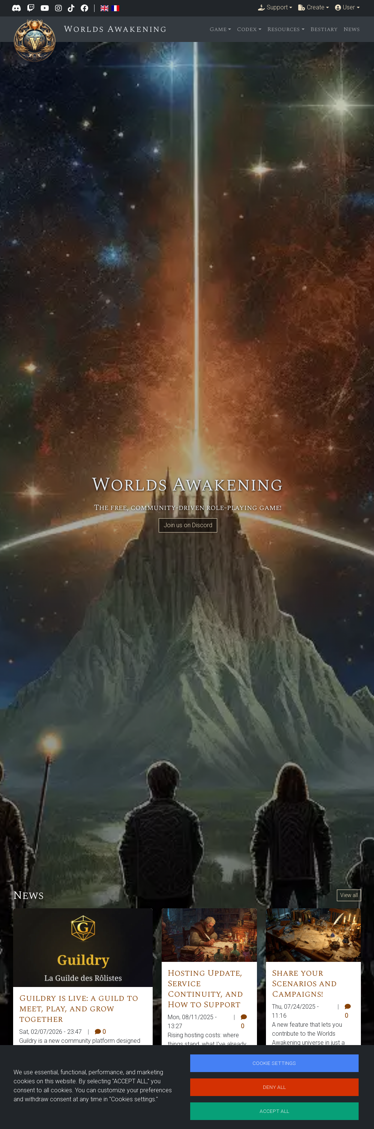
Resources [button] (283, 29)
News (352, 29)
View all (349, 895)
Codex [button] (247, 29)
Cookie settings (274, 1062)
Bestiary (324, 29)
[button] (275, 7)
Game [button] (218, 29)
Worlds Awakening (117, 29)
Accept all (274, 1111)
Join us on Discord (188, 525)
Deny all (274, 1086)
